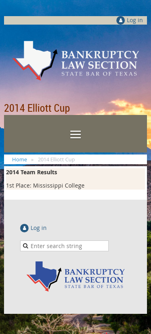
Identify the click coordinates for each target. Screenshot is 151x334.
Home (19, 159)
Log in (135, 20)
